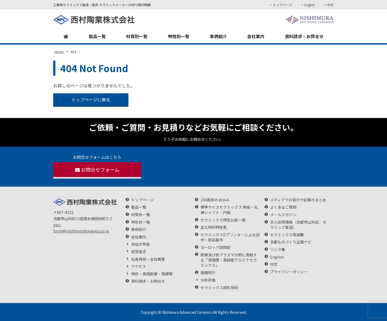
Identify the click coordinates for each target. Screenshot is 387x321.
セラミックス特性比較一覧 (223, 220)
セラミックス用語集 (287, 234)
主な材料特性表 (213, 227)
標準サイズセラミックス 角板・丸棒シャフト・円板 (229, 210)
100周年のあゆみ (215, 199)
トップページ (282, 4)
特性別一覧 (178, 36)
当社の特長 (140, 244)
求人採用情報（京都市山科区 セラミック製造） (298, 225)
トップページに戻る (90, 99)
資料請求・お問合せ (304, 36)
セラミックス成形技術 (219, 287)
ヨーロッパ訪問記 (215, 247)
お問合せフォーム (97, 169)
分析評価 (208, 280)
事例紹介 (218, 36)
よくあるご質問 (283, 207)
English (309, 4)
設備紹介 (208, 272)
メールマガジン (283, 214)
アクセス (138, 266)
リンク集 (277, 249)
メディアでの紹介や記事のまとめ (298, 199)
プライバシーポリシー (289, 271)
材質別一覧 (137, 36)
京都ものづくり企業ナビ (290, 242)
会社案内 (255, 36)
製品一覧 (97, 36)
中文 (330, 4)
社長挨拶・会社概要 (148, 259)
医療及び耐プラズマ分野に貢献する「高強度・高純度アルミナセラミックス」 (228, 260)
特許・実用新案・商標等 (152, 273)
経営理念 (138, 251)
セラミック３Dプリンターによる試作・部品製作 (230, 237)
